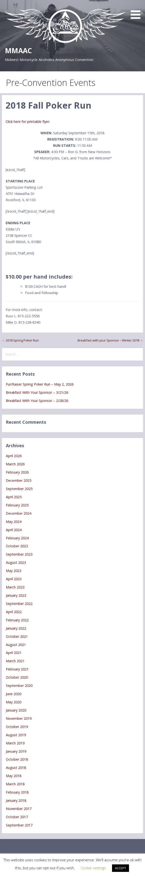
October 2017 (17, 817)
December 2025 (18, 480)
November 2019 (19, 718)
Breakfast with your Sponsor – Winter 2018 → (110, 340)
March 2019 (15, 743)
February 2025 (17, 505)
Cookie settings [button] (93, 867)
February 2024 (17, 538)
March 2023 (15, 587)
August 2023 (16, 562)
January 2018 (16, 800)
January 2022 (16, 628)
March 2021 (15, 661)
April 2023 (14, 579)
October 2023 (17, 546)
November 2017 (19, 808)
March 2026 (15, 464)
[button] (137, 10)
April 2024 (14, 529)
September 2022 (19, 603)
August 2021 (16, 644)
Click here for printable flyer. (28, 121)
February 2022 (17, 620)
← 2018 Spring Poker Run (20, 340)
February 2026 (17, 472)
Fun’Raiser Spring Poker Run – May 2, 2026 (39, 384)
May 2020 (13, 702)
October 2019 (17, 726)
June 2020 (13, 693)
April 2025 (14, 497)
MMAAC (18, 50)
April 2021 (14, 652)
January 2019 (16, 751)
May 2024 (13, 521)
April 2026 (14, 455)
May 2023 (13, 570)
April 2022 (14, 611)
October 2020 (17, 677)
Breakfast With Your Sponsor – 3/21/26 (37, 392)
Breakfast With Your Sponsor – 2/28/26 (37, 400)
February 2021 (17, 669)
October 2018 (17, 759)
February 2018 (17, 792)
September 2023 (19, 554)
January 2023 (16, 595)
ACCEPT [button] (120, 868)
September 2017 (19, 825)
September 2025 (19, 488)
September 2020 (19, 685)
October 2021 (17, 636)
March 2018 (15, 784)
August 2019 (16, 735)
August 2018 (16, 767)
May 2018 (13, 775)
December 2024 (18, 513)
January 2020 (16, 710)
